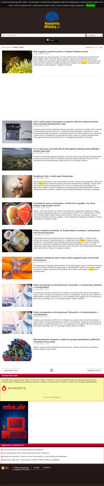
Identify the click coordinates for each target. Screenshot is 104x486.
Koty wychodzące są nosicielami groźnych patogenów (23, 450)
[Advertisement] (53, 97)
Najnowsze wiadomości (13, 445)
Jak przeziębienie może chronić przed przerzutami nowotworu (26, 453)
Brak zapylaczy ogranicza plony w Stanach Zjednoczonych (60, 51)
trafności (95, 47)
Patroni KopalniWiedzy (52, 397)
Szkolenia (47, 468)
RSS (6, 468)
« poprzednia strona (10, 370)
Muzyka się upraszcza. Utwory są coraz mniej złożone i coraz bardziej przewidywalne (35, 456)
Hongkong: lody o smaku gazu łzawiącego (53, 176)
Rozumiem (90, 5)
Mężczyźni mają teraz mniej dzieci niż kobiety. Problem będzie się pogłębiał (31, 460)
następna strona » (94, 370)
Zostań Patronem (10, 375)
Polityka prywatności (21, 468)
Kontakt (36, 468)
